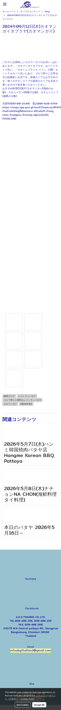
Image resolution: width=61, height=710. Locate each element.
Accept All (39, 704)
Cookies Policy (27, 698)
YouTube (30, 579)
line (32, 683)
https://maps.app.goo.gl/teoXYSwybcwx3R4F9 (31, 107)
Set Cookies (23, 704)
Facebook (32, 608)
